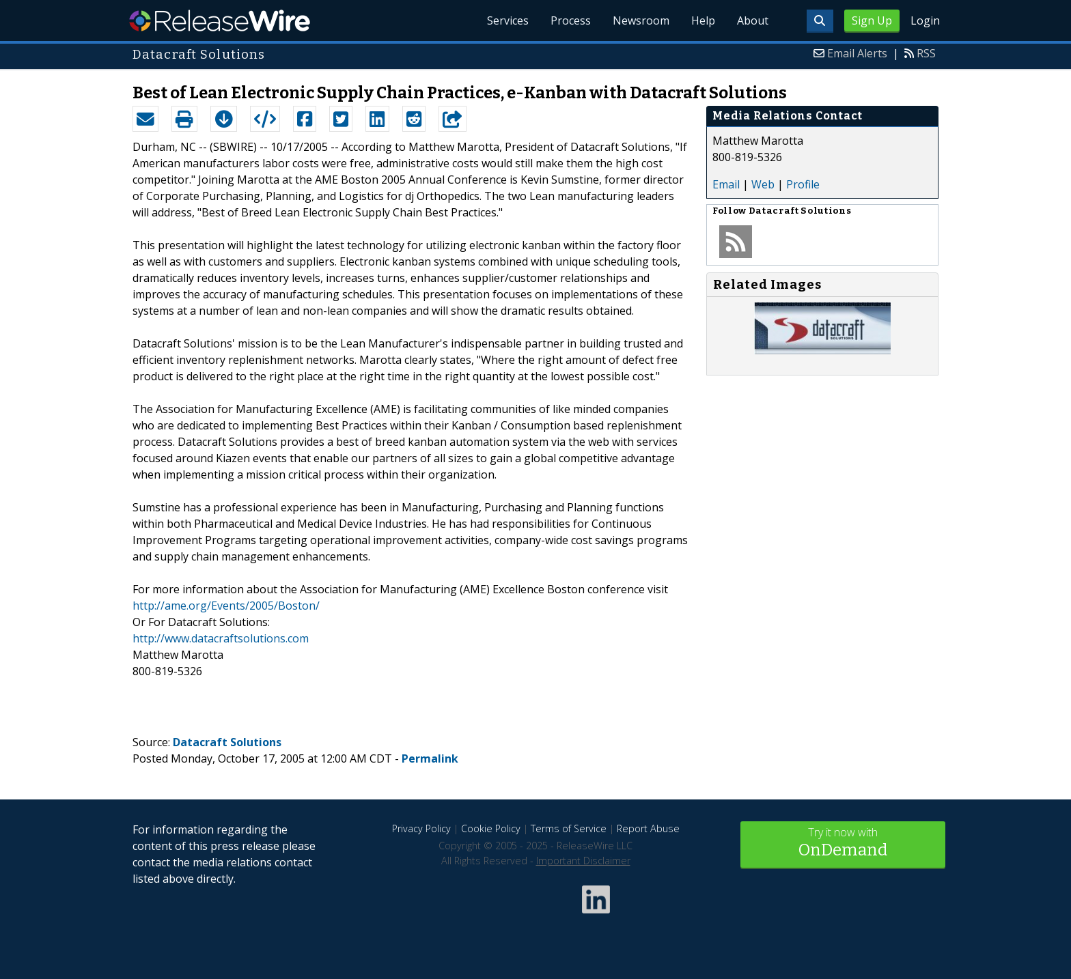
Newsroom (641, 20)
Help (703, 20)
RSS (926, 53)
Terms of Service (569, 828)
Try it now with (842, 843)
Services (508, 20)
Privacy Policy (421, 828)
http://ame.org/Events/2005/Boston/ (226, 605)
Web (763, 184)
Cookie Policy (490, 828)
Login (925, 20)
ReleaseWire (220, 20)
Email (726, 184)
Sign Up (872, 20)
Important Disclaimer (583, 860)
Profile (803, 184)
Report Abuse (648, 828)
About (752, 20)
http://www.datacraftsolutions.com (221, 638)
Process (571, 20)
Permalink (430, 758)
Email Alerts (857, 53)
